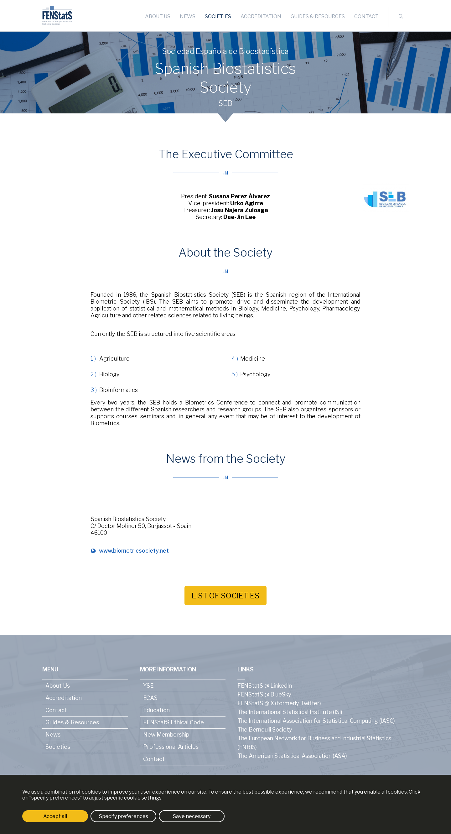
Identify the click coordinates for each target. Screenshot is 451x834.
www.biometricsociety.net (134, 550)
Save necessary (191, 816)
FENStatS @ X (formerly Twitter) (279, 703)
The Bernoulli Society (264, 729)
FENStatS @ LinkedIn (264, 685)
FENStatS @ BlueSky (264, 694)
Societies (218, 16)
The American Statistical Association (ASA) (292, 756)
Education (156, 710)
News (187, 16)
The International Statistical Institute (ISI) (289, 712)
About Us (157, 16)
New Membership (166, 734)
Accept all (55, 816)
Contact (366, 16)
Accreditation (261, 16)
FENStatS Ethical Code (173, 722)
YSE (148, 685)
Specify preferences (123, 816)
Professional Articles (171, 746)
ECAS (150, 698)
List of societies (225, 595)
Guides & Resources (318, 16)
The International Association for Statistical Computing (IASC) (316, 720)
